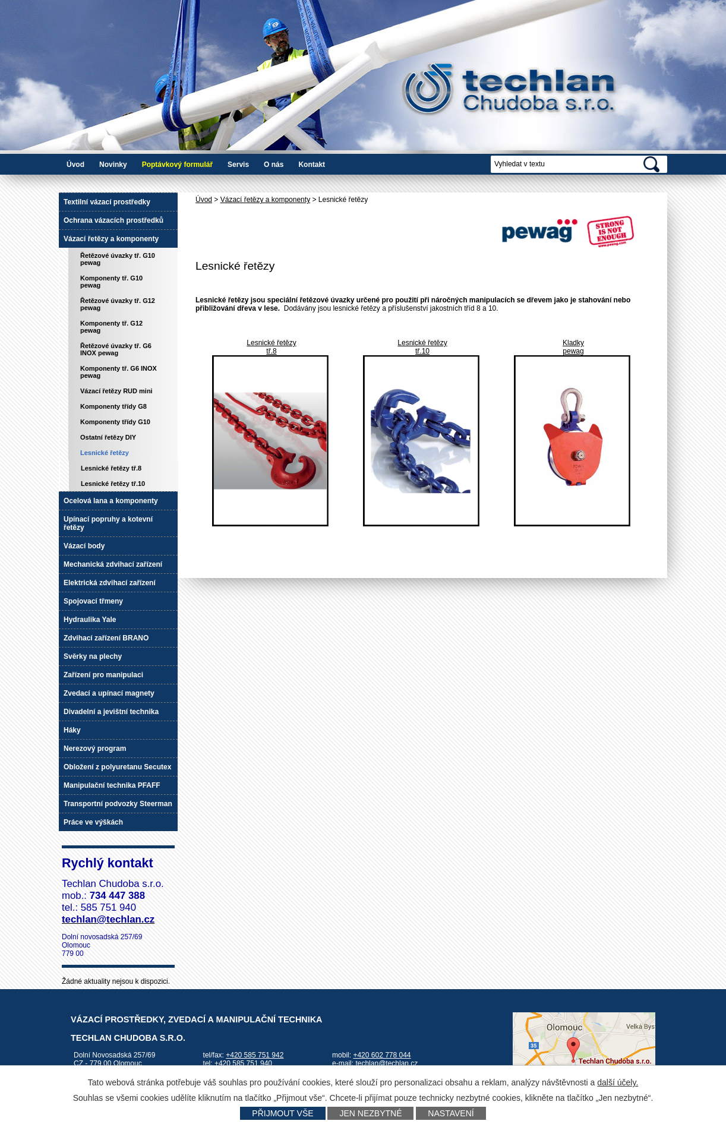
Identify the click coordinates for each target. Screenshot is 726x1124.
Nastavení (451, 1113)
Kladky (573, 343)
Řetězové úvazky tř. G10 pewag (117, 259)
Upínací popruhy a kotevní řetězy (108, 523)
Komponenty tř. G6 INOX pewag (118, 372)
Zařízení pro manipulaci (103, 675)
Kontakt (311, 164)
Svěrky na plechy (93, 656)
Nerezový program (95, 748)
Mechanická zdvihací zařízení (113, 564)
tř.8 (271, 351)
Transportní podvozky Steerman (118, 804)
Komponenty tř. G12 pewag (111, 327)
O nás (273, 164)
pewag (573, 351)
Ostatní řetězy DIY (108, 437)
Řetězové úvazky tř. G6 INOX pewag (115, 349)
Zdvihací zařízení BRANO (106, 638)
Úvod (75, 164)
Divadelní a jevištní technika (111, 712)
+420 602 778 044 (382, 1055)
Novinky (113, 164)
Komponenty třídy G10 (115, 421)
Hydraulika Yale (90, 619)
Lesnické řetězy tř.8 (111, 468)
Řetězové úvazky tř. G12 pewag (117, 304)
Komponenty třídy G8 (113, 406)
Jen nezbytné (370, 1113)
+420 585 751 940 (243, 1063)
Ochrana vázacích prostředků (113, 220)
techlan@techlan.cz (386, 1063)
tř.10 (422, 351)
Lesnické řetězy (271, 343)
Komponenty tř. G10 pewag (111, 281)
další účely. (617, 1082)
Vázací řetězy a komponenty (265, 199)
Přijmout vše (282, 1113)
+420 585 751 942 (254, 1055)
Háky (72, 730)
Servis (238, 164)
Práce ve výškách (93, 822)
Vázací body (84, 546)
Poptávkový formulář (177, 164)
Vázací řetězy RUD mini (116, 390)
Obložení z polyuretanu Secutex (117, 767)
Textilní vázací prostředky (107, 202)
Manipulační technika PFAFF (112, 785)
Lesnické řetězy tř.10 (113, 483)
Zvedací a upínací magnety (109, 693)
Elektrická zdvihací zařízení (110, 583)
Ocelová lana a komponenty (111, 501)
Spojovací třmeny (93, 601)
